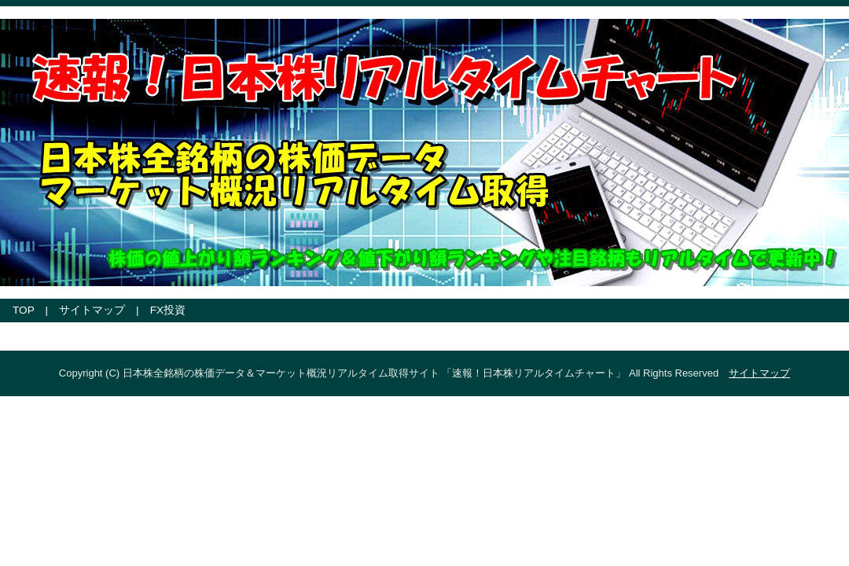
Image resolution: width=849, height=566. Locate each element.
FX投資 (168, 310)
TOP (24, 310)
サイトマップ (92, 310)
